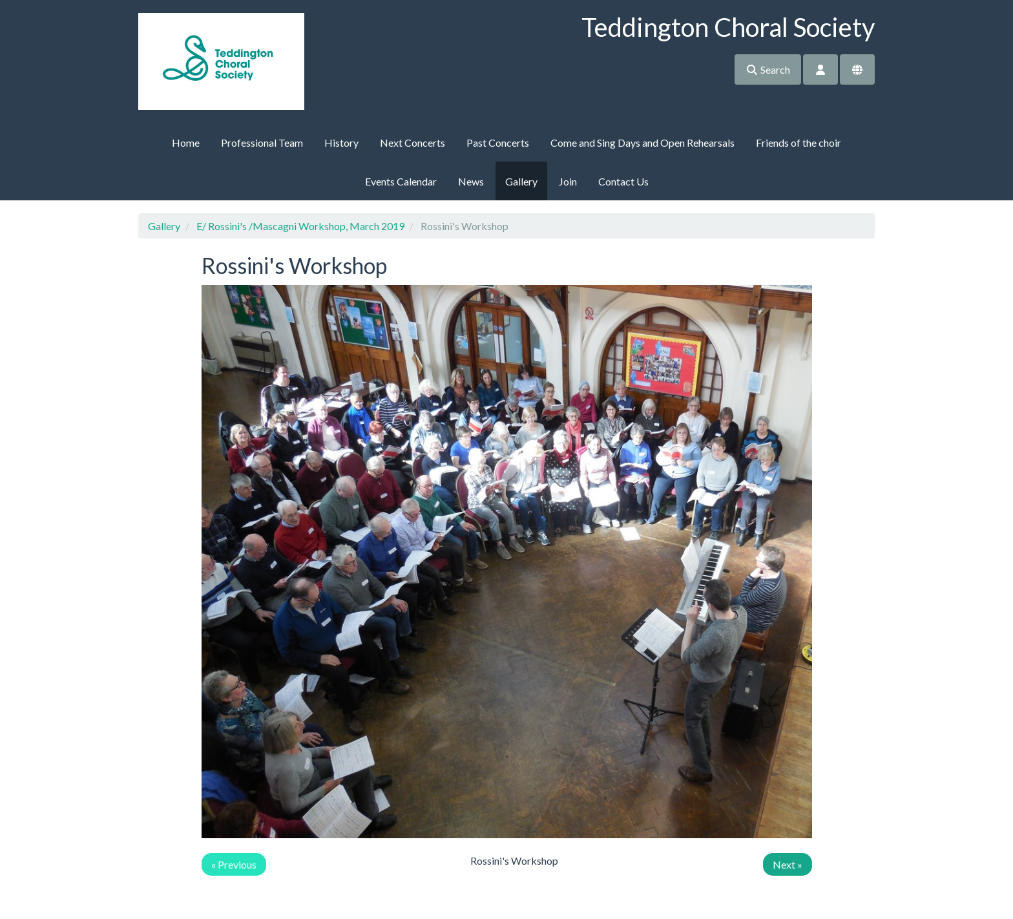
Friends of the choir (798, 142)
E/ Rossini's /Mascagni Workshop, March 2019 (300, 226)
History (341, 142)
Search (768, 69)
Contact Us (623, 181)
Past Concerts (497, 142)
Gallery (521, 181)
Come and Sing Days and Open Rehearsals (642, 142)
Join (568, 181)
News (471, 181)
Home (186, 142)
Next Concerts (412, 142)
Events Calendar (401, 181)
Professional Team (262, 142)
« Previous (233, 864)
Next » (787, 864)
